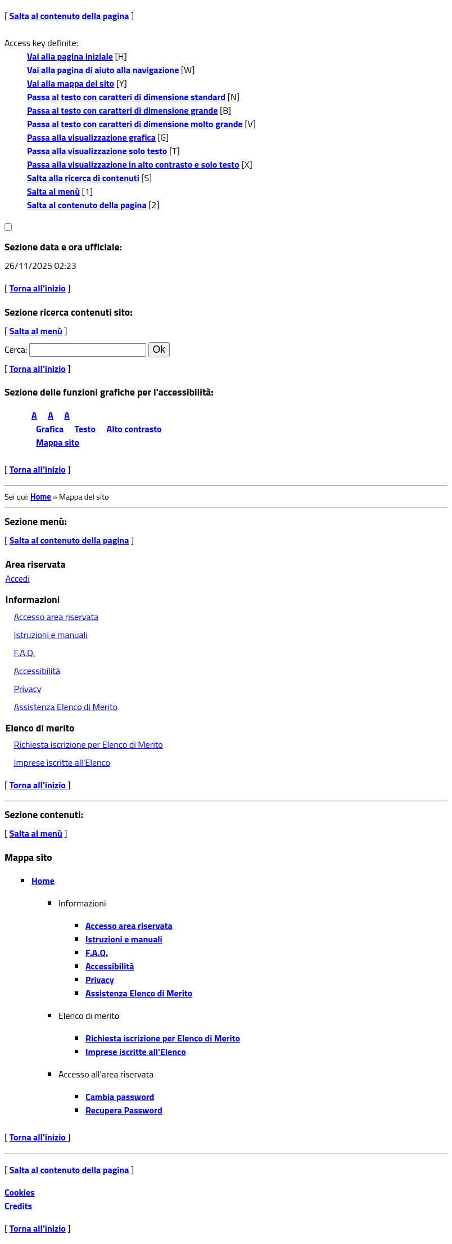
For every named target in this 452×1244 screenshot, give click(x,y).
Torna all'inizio (38, 288)
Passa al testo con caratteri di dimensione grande (122, 110)
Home (40, 497)
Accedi (18, 578)
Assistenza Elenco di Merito (66, 706)
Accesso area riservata (56, 616)
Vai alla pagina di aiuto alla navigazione (103, 70)
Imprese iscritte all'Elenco (62, 762)
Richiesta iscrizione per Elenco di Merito (88, 744)
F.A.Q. (24, 652)
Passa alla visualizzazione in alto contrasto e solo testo (133, 164)
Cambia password (119, 1096)
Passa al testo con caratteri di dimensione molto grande (135, 124)
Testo (85, 428)
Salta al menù (53, 191)
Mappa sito (57, 442)
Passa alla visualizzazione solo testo (97, 151)
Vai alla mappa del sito (70, 83)
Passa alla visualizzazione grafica (91, 137)
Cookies (19, 1192)
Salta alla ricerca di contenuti (83, 178)
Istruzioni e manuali (51, 634)
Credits (18, 1205)
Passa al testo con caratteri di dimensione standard (126, 97)
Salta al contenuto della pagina (69, 16)
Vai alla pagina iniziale (70, 56)
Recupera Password (123, 1110)
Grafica (50, 428)
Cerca (14, 349)
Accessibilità (37, 670)
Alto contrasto (134, 428)
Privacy (28, 688)
